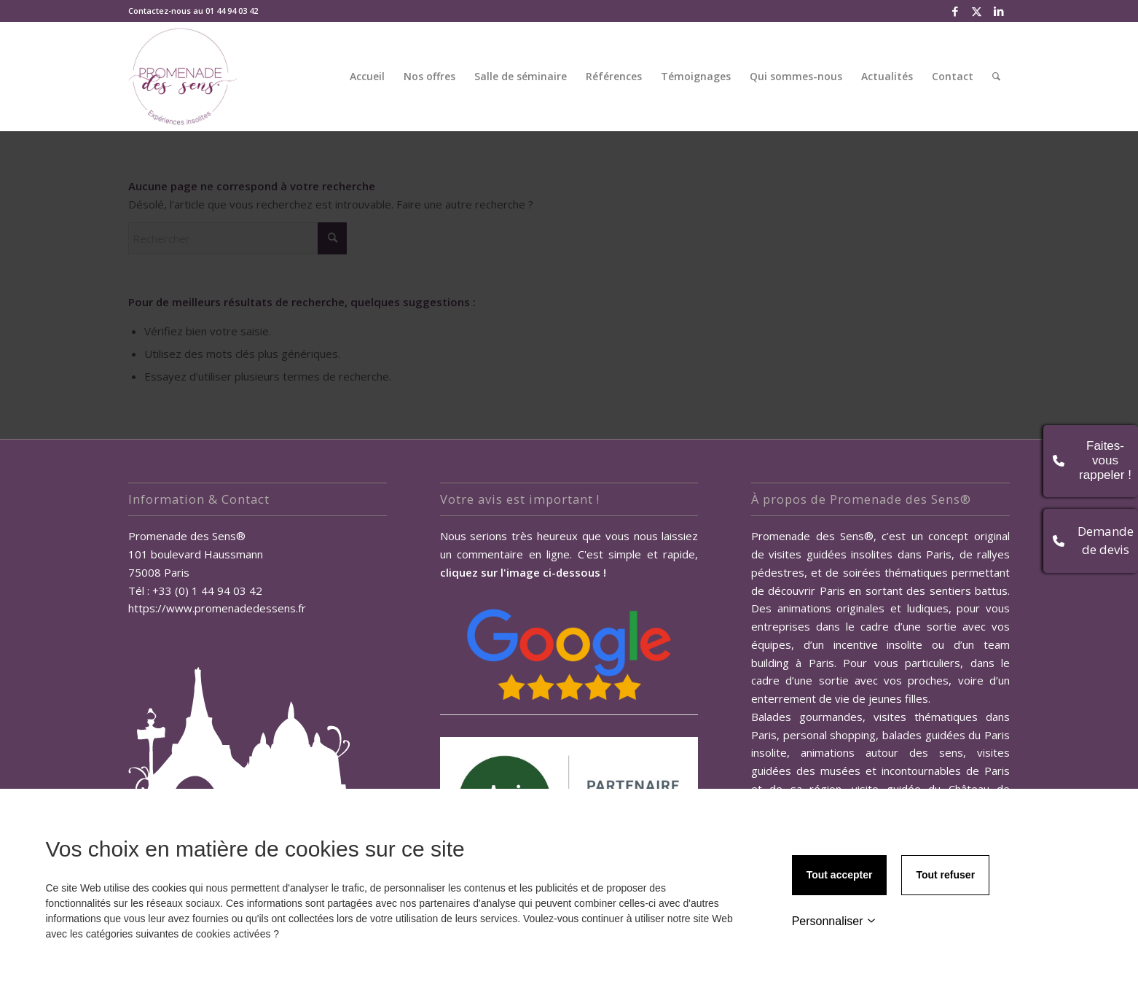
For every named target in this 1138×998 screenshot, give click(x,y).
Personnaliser (834, 921)
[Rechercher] (996, 76)
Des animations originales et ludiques (850, 608)
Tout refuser (945, 875)
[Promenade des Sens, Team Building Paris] (183, 76)
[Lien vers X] (976, 11)
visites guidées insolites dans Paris (860, 554)
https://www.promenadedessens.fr (217, 608)
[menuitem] (367, 76)
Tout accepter (840, 875)
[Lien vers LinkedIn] (999, 11)
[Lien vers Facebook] (954, 11)
